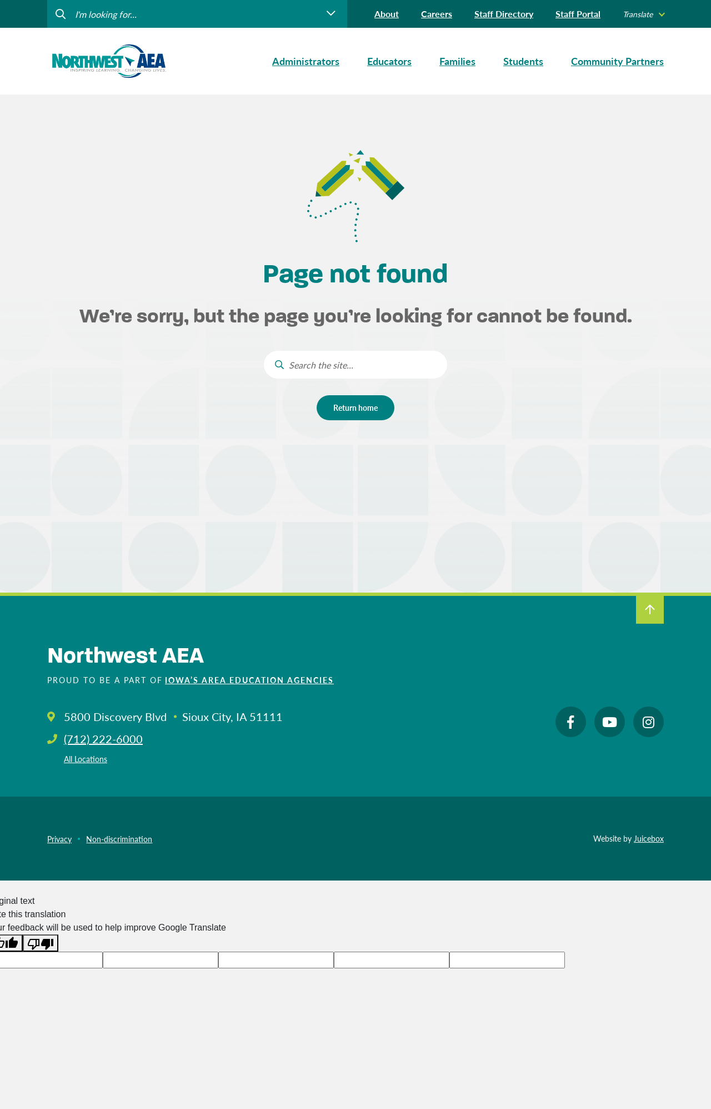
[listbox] (643, 14)
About (386, 13)
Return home (355, 407)
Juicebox (649, 838)
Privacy (59, 838)
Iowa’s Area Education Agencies (249, 679)
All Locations (85, 758)
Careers (436, 13)
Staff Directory (503, 13)
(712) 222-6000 (103, 739)
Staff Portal (577, 13)
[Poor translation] (40, 943)
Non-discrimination (119, 838)
